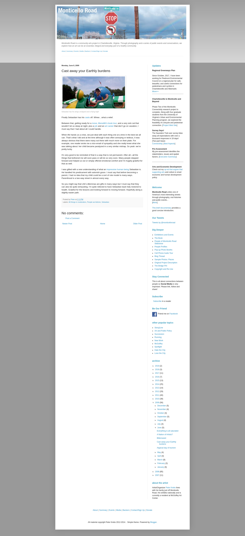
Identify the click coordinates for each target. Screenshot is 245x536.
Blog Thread (160, 256)
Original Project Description (166, 263)
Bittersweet (161, 438)
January (161, 467)
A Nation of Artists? (165, 434)
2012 (157, 391)
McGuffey (158, 344)
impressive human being (118, 169)
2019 (157, 366)
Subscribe (157, 301)
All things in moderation (77, 202)
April (159, 456)
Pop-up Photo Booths (163, 250)
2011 (157, 395)
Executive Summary (167, 157)
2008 (157, 472)
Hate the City (160, 350)
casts (87, 117)
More (155, 202)
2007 (157, 475)
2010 (157, 399)
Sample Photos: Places (164, 259)
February (161, 463)
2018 (157, 369)
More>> (155, 91)
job (96, 126)
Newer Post (67, 224)
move (94, 123)
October (161, 413)
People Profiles (161, 247)
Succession (159, 334)
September (162, 417)
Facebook (174, 314)
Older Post (137, 224)
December (162, 406)
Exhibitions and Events (164, 235)
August (160, 420)
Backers (87, 51)
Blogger (153, 522)
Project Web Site (170, 125)
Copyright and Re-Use (164, 269)
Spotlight (158, 347)
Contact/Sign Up (96, 51)
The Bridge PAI (161, 266)
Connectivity (157, 144)
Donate (105, 51)
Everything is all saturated (167, 431)
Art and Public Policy (163, 331)
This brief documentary (161, 208)
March (160, 460)
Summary (70, 51)
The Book (158, 238)
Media (82, 51)
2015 (157, 380)
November (162, 409)
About (63, 51)
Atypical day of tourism (166, 448)
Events (76, 51)
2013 (157, 388)
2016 (157, 377)
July (159, 424)
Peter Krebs (171, 488)
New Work (159, 340)
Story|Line (159, 328)
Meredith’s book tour (107, 123)
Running (158, 337)
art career (109, 126)
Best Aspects (169, 144)
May (159, 452)
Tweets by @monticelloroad (163, 222)
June (159, 428)
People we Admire (94, 202)
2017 (157, 373)
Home (102, 224)
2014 (157, 384)
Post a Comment (72, 218)
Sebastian (105, 202)
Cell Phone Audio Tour (164, 253)
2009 (157, 402)
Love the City (160, 353)
